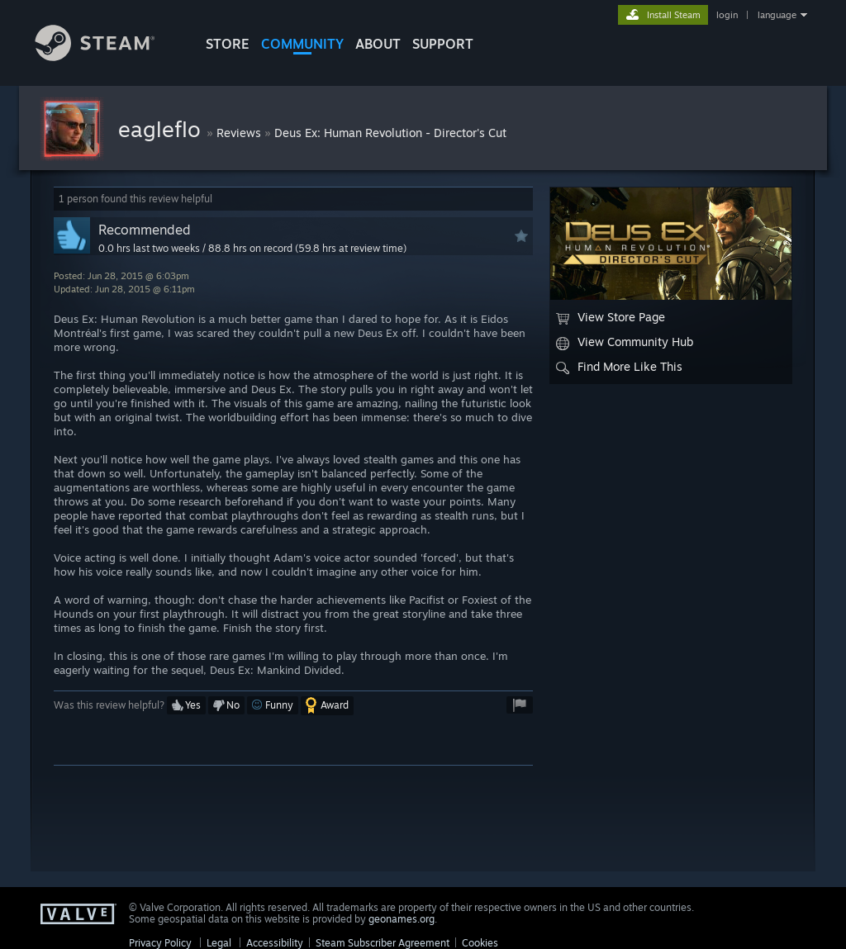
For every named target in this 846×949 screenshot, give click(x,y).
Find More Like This (619, 366)
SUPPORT (442, 44)
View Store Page (610, 317)
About (378, 44)
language (777, 15)
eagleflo (162, 129)
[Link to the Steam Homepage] (107, 57)
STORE (228, 44)
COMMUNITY (302, 44)
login (727, 15)
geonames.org (401, 919)
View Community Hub (624, 342)
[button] (186, 705)
